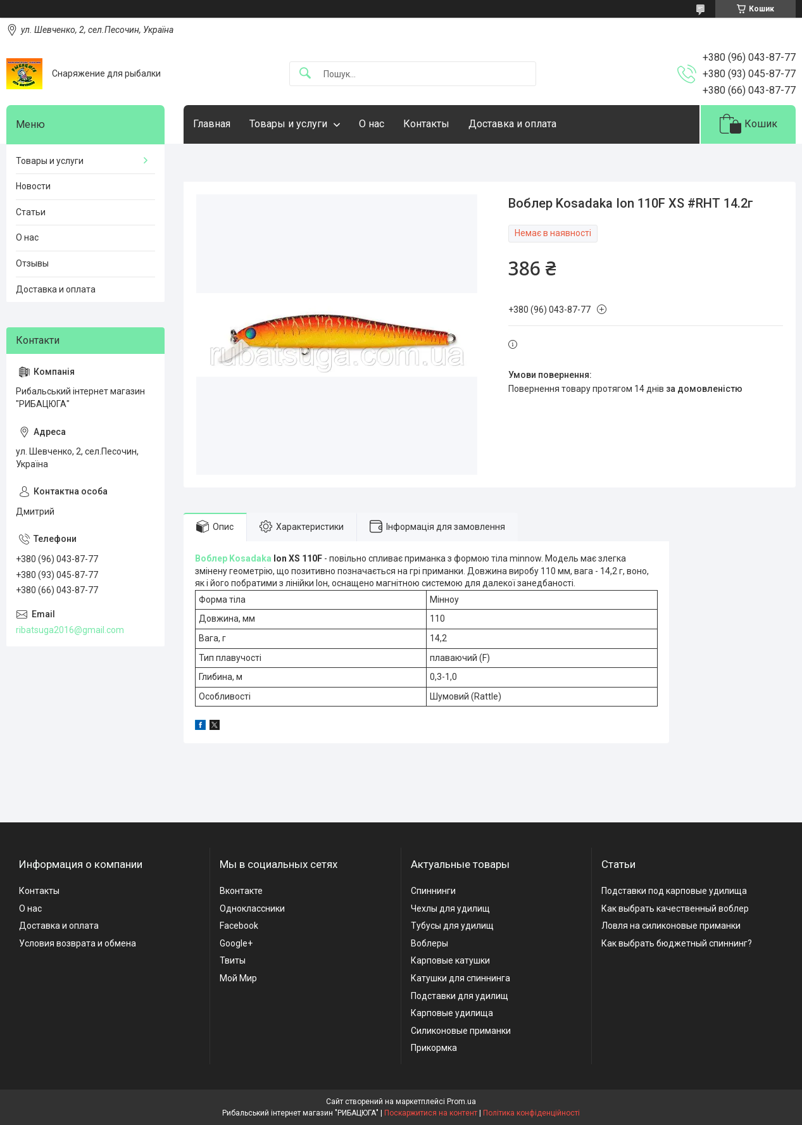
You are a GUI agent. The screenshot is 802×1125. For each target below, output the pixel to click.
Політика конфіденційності (531, 1113)
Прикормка (434, 1048)
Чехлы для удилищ (450, 908)
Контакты (426, 124)
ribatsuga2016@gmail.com (70, 630)
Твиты (233, 960)
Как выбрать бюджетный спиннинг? (676, 943)
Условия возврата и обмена (77, 943)
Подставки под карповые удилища (674, 891)
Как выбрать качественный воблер (675, 908)
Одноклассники (252, 908)
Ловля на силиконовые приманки (671, 926)
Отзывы (32, 263)
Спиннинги (433, 891)
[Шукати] (305, 74)
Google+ (236, 943)
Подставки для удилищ (459, 996)
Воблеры (429, 943)
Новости (33, 186)
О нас (371, 124)
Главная (211, 124)
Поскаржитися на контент (430, 1113)
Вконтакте (241, 891)
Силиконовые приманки (461, 1031)
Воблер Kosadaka (233, 558)
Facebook (239, 926)
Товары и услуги (288, 124)
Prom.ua (461, 1101)
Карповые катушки (450, 960)
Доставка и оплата (512, 124)
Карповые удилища (452, 1013)
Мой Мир (238, 978)
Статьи (31, 212)
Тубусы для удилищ (452, 926)
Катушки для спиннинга (460, 978)
